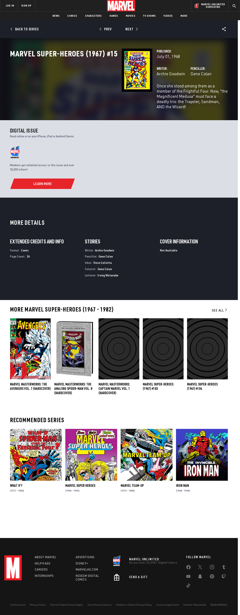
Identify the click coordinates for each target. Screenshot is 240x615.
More (184, 15)
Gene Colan (162, 92)
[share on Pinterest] (212, 577)
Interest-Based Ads (194, 604)
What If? (16, 515)
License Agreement (167, 604)
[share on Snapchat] (200, 577)
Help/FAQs (43, 563)
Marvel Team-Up (132, 515)
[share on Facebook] (188, 568)
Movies (130, 15)
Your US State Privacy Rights (66, 604)
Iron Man (182, 515)
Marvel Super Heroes (80, 515)
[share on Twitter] (200, 568)
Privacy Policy (38, 604)
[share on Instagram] (212, 568)
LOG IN (10, 5)
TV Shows (149, 15)
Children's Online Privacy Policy (134, 604)
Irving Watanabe (107, 305)
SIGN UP (26, 5)
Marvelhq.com (87, 569)
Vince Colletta (102, 292)
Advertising (85, 557)
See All (220, 340)
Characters (93, 15)
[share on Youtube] (188, 577)
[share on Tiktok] (188, 586)
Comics (72, 15)
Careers (41, 569)
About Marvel (45, 557)
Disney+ (82, 563)
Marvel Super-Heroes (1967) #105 (158, 416)
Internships (44, 575)
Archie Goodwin (92, 92)
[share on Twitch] (224, 577)
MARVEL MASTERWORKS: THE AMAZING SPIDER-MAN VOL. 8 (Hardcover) (73, 418)
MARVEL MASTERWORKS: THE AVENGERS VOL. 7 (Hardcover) (30, 416)
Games (114, 15)
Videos (168, 15)
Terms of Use (17, 604)
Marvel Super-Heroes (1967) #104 (202, 416)
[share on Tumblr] (224, 568)
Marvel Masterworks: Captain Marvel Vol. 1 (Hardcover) (114, 418)
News (56, 15)
